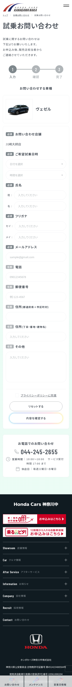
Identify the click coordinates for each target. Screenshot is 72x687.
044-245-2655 (39, 451)
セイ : (9, 226)
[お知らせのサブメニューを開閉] (65, 584)
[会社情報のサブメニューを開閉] (65, 596)
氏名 (14, 185)
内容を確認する (36, 418)
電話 (14, 267)
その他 (15, 346)
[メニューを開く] (66, 6)
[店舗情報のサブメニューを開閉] (65, 548)
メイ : (9, 237)
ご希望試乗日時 (22, 154)
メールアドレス (21, 247)
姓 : (10, 195)
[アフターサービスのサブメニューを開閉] (65, 572)
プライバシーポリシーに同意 (39, 395)
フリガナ (16, 216)
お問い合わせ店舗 (24, 134)
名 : (10, 206)
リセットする (36, 406)
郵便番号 (17, 287)
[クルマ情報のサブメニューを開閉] (65, 560)
